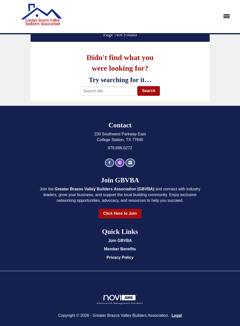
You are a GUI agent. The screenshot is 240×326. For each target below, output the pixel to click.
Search (148, 91)
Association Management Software (120, 299)
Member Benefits (120, 249)
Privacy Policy (120, 257)
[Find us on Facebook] (109, 163)
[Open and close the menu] (158, 16)
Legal (177, 315)
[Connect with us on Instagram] (119, 163)
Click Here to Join (120, 213)
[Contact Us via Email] (130, 163)
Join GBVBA (120, 240)
